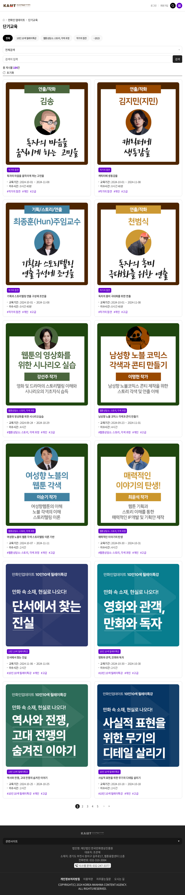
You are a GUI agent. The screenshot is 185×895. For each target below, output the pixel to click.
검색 (173, 5)
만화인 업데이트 (16, 20)
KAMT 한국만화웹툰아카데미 (17, 5)
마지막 (109, 806)
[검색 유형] (92, 49)
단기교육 (33, 20)
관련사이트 (12, 841)
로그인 (154, 5)
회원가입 (164, 5)
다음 (104, 806)
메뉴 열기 (179, 5)
